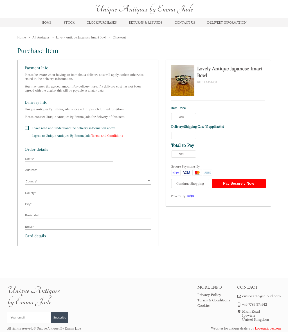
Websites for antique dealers (230, 328)
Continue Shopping (190, 184)
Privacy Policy (209, 295)
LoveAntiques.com (268, 328)
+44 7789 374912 (254, 305)
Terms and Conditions (107, 136)
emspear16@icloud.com (261, 296)
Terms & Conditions (213, 300)
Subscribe (59, 317)
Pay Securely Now (238, 183)
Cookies (203, 306)
